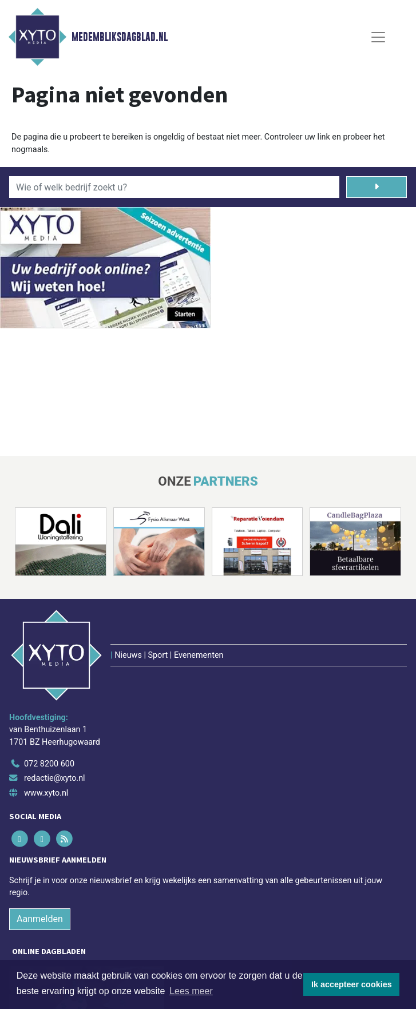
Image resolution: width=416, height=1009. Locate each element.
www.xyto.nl (46, 793)
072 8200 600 (49, 764)
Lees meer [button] (191, 991)
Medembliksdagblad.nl (120, 37)
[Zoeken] (376, 187)
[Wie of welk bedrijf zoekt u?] (174, 187)
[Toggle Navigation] (378, 37)
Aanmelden (40, 918)
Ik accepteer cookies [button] (351, 984)
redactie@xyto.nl (54, 778)
